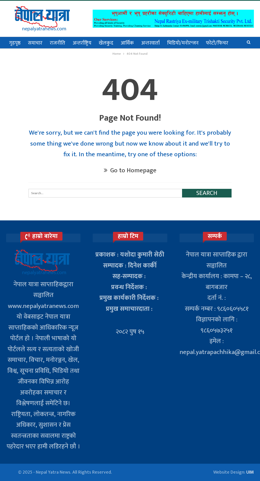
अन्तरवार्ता (150, 43)
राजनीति (57, 43)
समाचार (35, 43)
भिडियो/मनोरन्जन (183, 43)
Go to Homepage (130, 170)
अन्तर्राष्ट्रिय (82, 43)
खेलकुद (106, 43)
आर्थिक (127, 43)
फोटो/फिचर (217, 43)
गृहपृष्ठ (15, 43)
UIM (250, 472)
